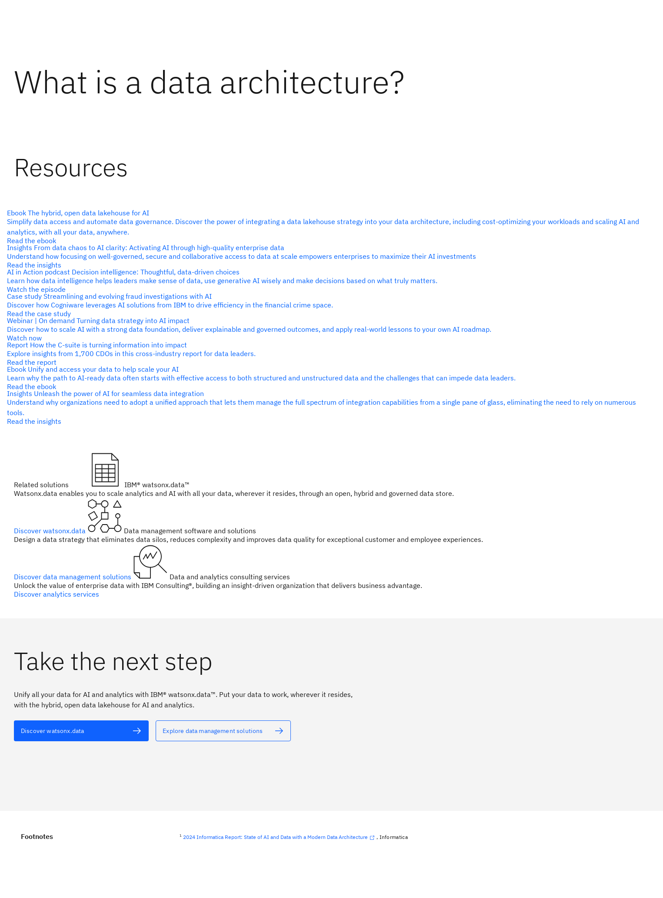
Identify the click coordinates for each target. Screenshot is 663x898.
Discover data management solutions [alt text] (73, 576)
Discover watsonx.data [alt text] (50, 530)
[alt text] (328, 226)
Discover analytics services (56, 594)
